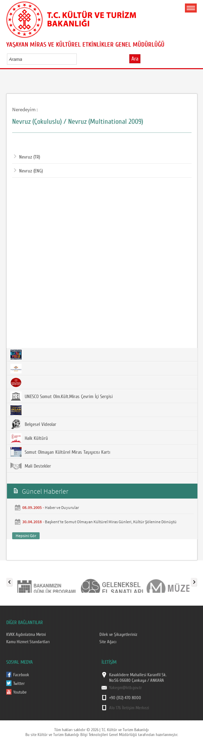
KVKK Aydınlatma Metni (26, 634)
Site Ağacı (107, 641)
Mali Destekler (30, 466)
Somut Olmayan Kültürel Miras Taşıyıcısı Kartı (60, 452)
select (78, 59)
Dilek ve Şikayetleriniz (118, 634)
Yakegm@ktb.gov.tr (125, 687)
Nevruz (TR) (27, 157)
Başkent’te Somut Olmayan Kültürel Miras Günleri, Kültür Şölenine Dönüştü (111, 521)
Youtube (20, 692)
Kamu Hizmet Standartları (28, 641)
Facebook (21, 674)
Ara (134, 59)
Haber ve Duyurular (62, 507)
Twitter (19, 683)
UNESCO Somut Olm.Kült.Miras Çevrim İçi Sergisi (61, 396)
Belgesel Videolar (33, 424)
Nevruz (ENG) (28, 171)
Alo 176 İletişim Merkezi (129, 707)
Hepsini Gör (26, 535)
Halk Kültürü (29, 438)
